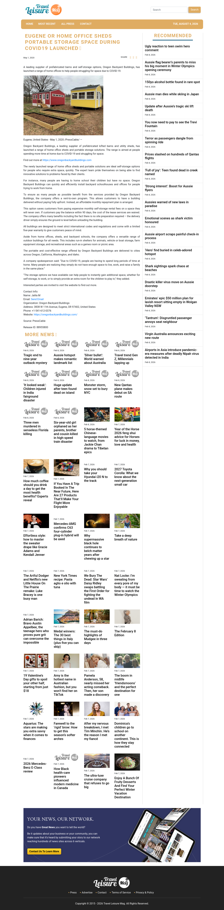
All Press (67, 23)
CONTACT (85, 23)
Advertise (87, 892)
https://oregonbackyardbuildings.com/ (55, 314)
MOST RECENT (47, 23)
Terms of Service (121, 892)
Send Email (37, 299)
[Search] (169, 10)
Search (194, 9)
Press (73, 892)
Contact (102, 892)
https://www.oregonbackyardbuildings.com (67, 160)
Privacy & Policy (145, 892)
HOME (29, 23)
